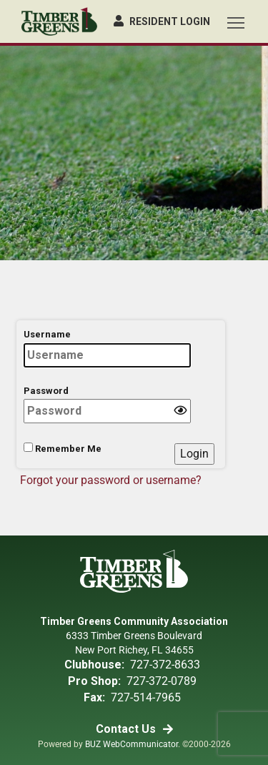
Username (107, 348)
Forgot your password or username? (111, 480)
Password (107, 404)
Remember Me (62, 448)
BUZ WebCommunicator (131, 744)
